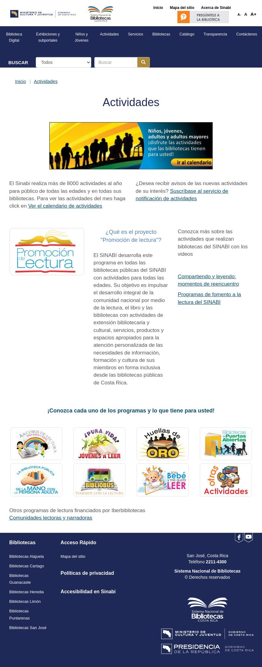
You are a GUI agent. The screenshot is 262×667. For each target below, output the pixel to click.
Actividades (46, 81)
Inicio (20, 81)
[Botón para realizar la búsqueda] (143, 62)
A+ (253, 14)
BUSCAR (18, 62)
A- (239, 14)
